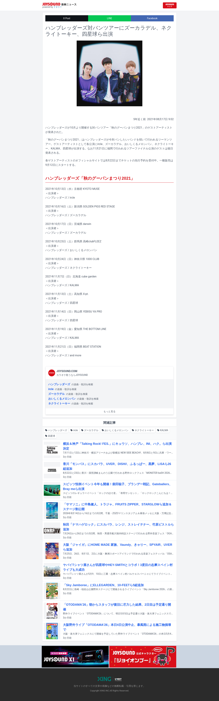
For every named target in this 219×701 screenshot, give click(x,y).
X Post (66, 18)
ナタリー (58, 7)
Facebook (152, 18)
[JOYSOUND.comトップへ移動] (170, 5)
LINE (109, 18)
